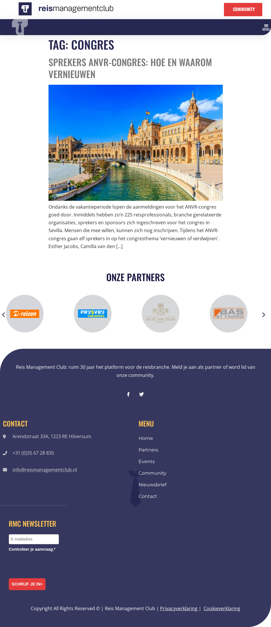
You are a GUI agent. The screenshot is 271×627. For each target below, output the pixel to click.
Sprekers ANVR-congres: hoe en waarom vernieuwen (130, 68)
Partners (148, 450)
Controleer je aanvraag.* (32, 549)
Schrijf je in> (27, 584)
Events (147, 461)
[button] (266, 27)
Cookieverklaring (222, 608)
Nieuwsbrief (152, 484)
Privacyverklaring (179, 608)
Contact (148, 496)
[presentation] (53, 564)
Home (146, 438)
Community (152, 473)
